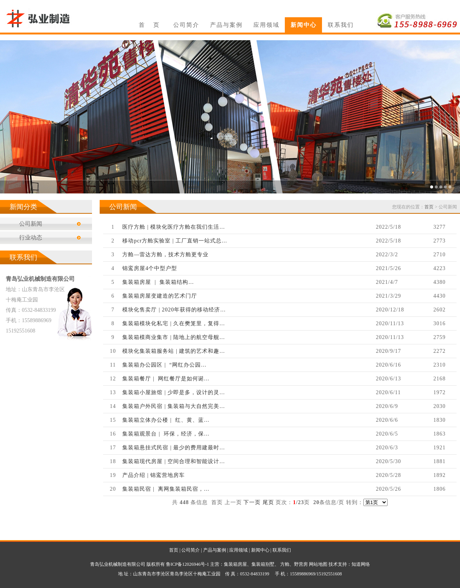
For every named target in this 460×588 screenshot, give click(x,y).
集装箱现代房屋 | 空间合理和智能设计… (173, 461)
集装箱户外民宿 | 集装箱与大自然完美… (173, 406)
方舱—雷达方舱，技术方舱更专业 (165, 254)
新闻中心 (304, 25)
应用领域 (266, 25)
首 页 (149, 25)
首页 (429, 207)
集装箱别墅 (262, 564)
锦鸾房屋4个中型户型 (149, 268)
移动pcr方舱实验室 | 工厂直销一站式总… (174, 241)
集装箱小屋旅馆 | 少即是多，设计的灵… (173, 392)
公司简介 (186, 25)
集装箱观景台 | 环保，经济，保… (165, 434)
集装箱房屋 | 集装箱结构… (158, 282)
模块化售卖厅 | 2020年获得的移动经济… (174, 310)
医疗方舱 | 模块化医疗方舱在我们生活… (173, 227)
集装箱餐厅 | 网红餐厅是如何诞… (165, 379)
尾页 (268, 502)
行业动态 (30, 237)
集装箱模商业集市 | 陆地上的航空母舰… (173, 337)
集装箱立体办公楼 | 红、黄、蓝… (165, 420)
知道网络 (361, 564)
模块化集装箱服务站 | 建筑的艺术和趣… (173, 351)
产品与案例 (226, 25)
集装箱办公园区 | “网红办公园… (164, 365)
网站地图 (318, 564)
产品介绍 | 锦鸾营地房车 (153, 475)
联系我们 (341, 25)
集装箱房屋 (235, 564)
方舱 (284, 564)
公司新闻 (30, 224)
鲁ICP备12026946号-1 (187, 564)
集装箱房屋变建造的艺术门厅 (159, 296)
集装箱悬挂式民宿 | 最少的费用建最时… (173, 447)
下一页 (252, 502)
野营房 (301, 564)
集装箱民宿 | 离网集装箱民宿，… (165, 489)
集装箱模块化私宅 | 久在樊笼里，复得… (173, 323)
